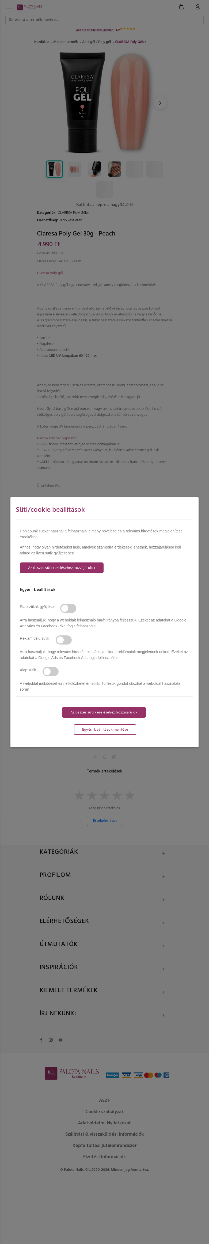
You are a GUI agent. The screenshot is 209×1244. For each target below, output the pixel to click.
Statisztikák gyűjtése (37, 607)
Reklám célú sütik (34, 638)
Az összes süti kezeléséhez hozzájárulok (61, 568)
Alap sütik (28, 670)
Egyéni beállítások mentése (105, 730)
